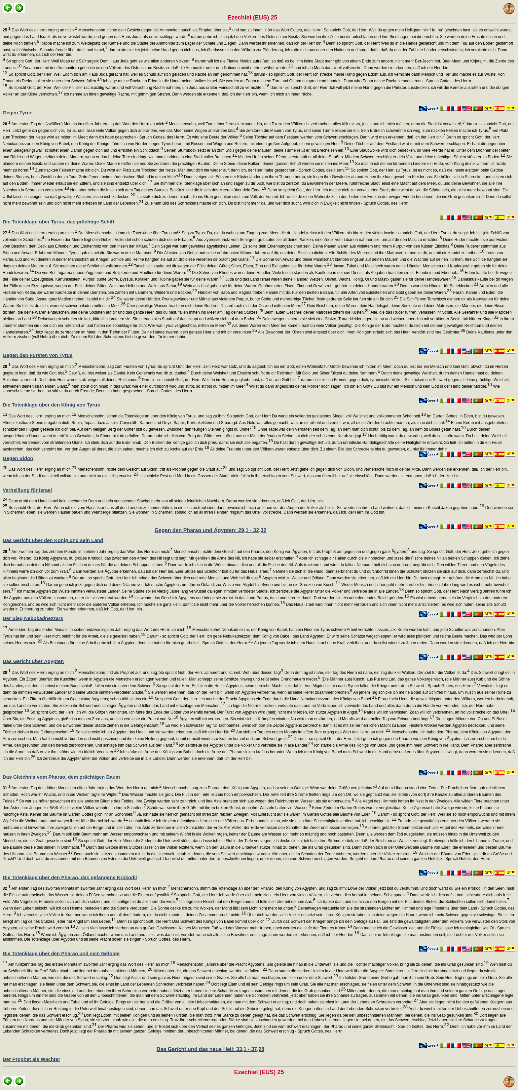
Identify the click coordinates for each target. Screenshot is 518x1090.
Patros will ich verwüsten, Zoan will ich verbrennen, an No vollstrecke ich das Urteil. (439, 712)
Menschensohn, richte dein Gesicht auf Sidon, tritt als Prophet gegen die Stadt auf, (151, 469)
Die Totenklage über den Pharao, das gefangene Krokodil (70, 877)
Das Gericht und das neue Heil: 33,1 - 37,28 (210, 1049)
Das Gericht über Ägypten (33, 661)
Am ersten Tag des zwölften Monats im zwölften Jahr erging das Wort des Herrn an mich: (86, 888)
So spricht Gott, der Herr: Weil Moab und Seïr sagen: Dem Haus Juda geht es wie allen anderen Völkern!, (99, 61)
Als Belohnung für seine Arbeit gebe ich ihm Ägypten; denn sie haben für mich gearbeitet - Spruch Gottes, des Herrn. (147, 643)
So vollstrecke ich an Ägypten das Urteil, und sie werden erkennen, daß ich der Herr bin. (154, 732)
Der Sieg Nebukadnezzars (33, 618)
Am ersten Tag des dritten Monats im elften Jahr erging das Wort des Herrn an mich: (82, 788)
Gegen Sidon (18, 458)
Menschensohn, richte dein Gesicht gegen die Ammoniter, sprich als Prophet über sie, (154, 30)
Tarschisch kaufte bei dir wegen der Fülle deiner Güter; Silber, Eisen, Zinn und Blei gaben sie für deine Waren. (232, 266)
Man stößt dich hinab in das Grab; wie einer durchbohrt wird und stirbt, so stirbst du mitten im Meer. (159, 386)
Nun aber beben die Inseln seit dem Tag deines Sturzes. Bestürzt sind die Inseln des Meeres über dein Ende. (167, 190)
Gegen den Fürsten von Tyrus (37, 355)
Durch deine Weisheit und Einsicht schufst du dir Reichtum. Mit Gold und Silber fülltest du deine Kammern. (285, 373)
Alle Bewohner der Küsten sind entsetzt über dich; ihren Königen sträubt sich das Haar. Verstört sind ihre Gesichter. (361, 332)
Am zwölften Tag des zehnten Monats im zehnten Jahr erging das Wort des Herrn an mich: (87, 551)
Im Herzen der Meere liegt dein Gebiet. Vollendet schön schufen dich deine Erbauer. (120, 239)
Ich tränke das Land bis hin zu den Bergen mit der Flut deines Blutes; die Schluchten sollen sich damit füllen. (412, 901)
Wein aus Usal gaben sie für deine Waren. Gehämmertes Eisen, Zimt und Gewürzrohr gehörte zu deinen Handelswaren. (290, 286)
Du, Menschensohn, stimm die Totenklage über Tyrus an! (129, 233)
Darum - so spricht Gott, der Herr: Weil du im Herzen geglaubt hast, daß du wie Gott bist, (220, 379)
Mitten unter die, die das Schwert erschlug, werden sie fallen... (209, 971)
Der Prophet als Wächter (31, 1059)
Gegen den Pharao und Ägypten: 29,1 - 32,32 (211, 530)
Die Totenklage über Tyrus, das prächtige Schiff (58, 221)
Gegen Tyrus (18, 112)
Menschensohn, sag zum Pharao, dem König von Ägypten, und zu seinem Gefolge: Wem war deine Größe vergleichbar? (269, 788)
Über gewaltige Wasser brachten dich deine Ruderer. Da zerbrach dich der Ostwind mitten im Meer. (216, 305)
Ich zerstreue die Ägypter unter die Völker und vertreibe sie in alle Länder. (245, 745)
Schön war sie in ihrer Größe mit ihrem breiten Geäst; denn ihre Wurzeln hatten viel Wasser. (228, 807)
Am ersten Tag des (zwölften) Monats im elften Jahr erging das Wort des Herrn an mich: (85, 124)
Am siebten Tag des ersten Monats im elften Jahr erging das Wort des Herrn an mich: (312, 732)
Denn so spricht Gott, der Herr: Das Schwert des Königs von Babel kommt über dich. (193, 921)
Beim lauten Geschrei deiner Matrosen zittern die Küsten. (316, 312)
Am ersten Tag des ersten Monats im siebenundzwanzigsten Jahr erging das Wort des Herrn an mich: (99, 629)
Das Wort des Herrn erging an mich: (40, 30)
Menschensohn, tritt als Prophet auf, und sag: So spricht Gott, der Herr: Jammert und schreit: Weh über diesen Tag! (180, 672)
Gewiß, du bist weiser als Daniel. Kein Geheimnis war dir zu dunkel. (128, 373)
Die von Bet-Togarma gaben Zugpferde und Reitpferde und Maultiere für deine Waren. (112, 272)
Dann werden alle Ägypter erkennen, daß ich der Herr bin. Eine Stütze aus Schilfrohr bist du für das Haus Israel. (172, 571)
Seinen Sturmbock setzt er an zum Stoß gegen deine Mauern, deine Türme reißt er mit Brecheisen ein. (256, 150)
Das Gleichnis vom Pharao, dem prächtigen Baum (61, 777)
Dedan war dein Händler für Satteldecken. (439, 286)
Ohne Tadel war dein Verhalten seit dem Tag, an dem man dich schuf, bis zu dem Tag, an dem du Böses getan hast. (361, 429)
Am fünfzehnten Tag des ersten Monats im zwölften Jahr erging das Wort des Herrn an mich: (91, 964)
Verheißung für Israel (27, 490)
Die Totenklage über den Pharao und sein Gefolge (61, 953)
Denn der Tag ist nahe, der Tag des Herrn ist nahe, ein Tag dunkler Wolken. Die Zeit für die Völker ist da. (376, 672)
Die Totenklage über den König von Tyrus (51, 405)
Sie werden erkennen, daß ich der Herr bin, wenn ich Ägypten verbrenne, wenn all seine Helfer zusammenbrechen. (249, 692)
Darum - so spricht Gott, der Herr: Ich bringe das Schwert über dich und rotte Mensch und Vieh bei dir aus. (166, 578)
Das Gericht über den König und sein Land (53, 540)
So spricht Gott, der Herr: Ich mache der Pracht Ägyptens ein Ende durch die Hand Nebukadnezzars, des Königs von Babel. (265, 699)
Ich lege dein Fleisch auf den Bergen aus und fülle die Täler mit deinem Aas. (246, 901)
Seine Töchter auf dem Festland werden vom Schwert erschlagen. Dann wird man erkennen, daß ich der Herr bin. (343, 137)
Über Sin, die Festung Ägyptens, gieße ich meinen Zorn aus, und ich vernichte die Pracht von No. (90, 719)
